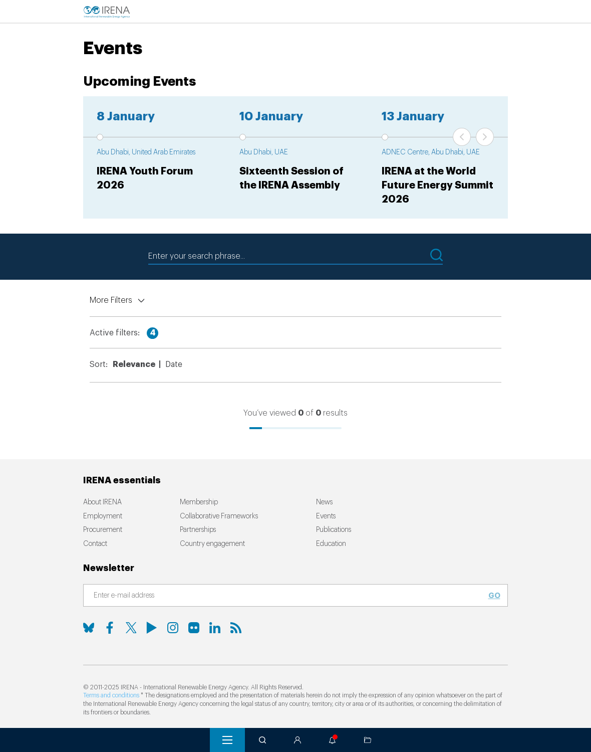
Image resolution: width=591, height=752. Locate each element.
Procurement (102, 529)
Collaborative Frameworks (219, 516)
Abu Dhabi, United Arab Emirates (146, 152)
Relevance (134, 364)
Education (331, 543)
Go (494, 595)
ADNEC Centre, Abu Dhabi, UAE (431, 152)
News (324, 502)
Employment (102, 516)
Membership (199, 502)
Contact (95, 543)
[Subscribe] (289, 596)
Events (326, 516)
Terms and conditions (111, 695)
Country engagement (212, 543)
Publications (333, 529)
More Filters (111, 300)
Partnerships (198, 529)
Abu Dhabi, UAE (263, 152)
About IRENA (102, 502)
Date (173, 364)
